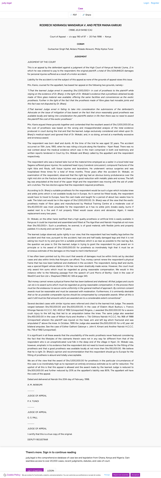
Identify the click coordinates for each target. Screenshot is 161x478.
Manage (107, 475)
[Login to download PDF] (73, 14)
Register (155, 3)
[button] (87, 14)
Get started (35, 470)
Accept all (135, 475)
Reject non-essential (120, 475)
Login (146, 3)
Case (80, 8)
